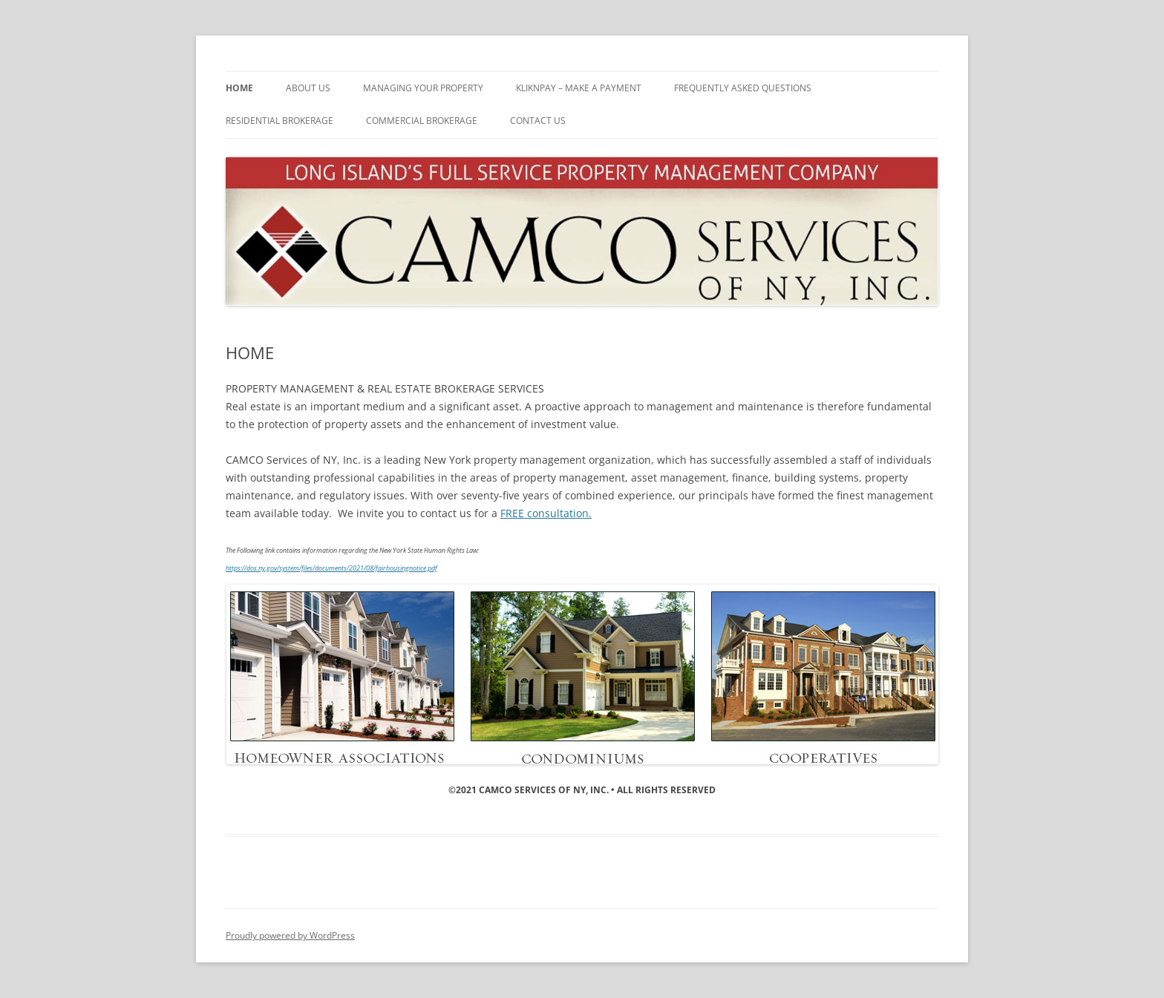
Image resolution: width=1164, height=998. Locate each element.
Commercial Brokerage (421, 120)
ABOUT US (308, 88)
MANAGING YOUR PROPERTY (423, 88)
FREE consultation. (546, 513)
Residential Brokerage (279, 120)
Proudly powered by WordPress (290, 935)
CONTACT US (538, 120)
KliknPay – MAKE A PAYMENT (578, 88)
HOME (239, 88)
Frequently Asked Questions (742, 88)
